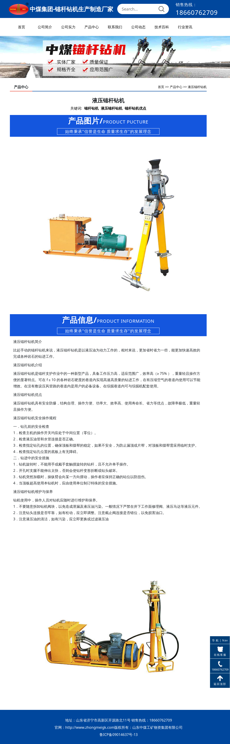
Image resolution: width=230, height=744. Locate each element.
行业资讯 (185, 26)
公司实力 (68, 26)
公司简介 (45, 26)
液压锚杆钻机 (197, 87)
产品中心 (91, 26)
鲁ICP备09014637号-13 (119, 734)
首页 (21, 26)
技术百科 (162, 26)
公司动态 (138, 26)
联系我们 (115, 26)
